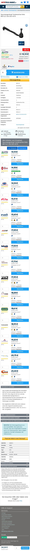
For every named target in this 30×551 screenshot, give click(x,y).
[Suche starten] (22, 6)
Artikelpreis (12, 148)
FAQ (21, 500)
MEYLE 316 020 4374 (21, 114)
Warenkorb (17, 72)
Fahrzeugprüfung (15, 80)
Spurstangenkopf (12, 10)
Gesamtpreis (22, 148)
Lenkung (6, 10)
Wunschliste (5, 76)
